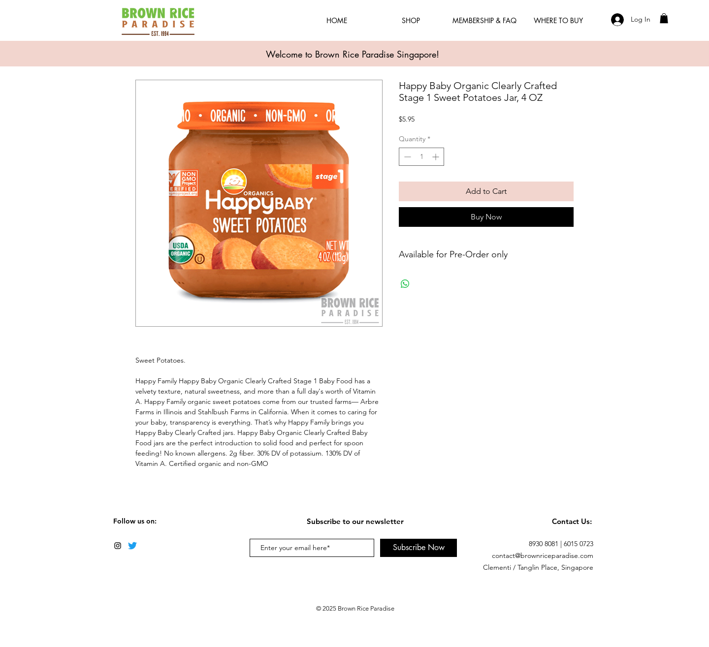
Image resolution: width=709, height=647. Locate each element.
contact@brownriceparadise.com (542, 555)
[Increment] (436, 156)
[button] (664, 18)
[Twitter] (132, 545)
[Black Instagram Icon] (117, 545)
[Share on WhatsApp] (405, 284)
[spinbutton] (421, 156)
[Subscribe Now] (418, 548)
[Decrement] (406, 156)
